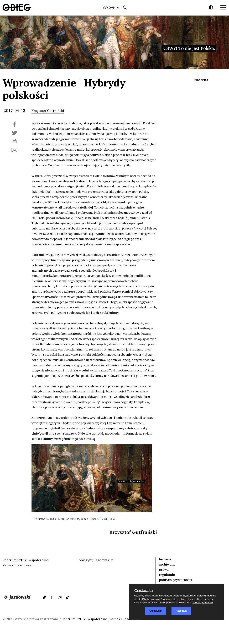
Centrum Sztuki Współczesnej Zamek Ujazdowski (100, 619)
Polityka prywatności (202, 602)
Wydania (111, 8)
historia (165, 559)
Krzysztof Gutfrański (48, 110)
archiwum (167, 564)
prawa (164, 569)
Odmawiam (155, 610)
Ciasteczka (143, 590)
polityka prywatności (175, 579)
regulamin (167, 574)
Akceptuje (181, 610)
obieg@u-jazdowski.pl (96, 560)
